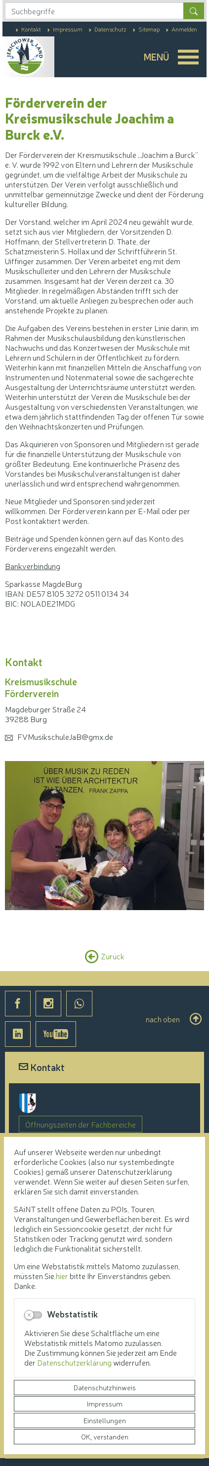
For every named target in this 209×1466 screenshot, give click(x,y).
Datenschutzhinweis (105, 1387)
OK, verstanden (104, 1436)
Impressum (105, 1403)
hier (62, 1275)
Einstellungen (105, 1420)
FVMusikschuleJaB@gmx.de (65, 736)
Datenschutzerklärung (75, 1362)
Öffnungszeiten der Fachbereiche (80, 1124)
